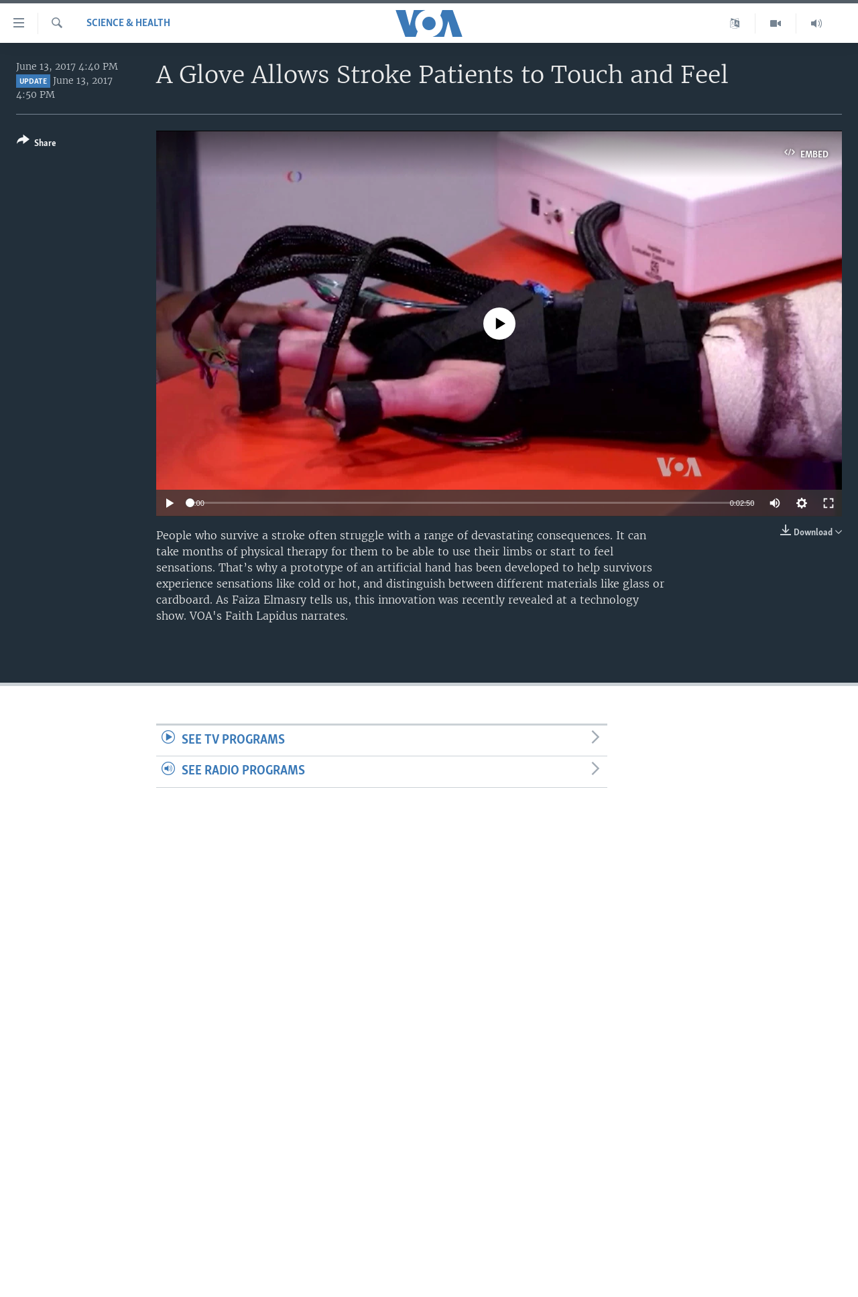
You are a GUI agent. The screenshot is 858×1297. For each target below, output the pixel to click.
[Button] (36, 144)
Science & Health (128, 23)
